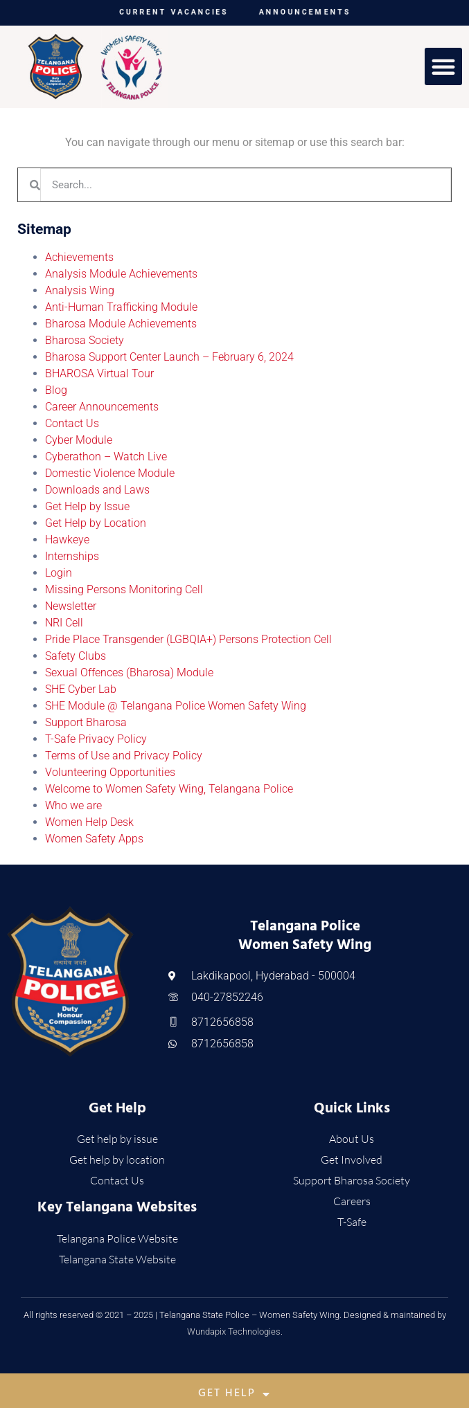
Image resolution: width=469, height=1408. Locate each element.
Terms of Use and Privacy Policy (123, 755)
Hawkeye (67, 539)
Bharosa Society (84, 340)
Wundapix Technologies (234, 1331)
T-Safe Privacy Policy (96, 739)
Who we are (73, 805)
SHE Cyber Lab (80, 689)
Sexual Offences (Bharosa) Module (129, 672)
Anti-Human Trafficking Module (121, 307)
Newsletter (70, 606)
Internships (72, 556)
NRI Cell (64, 622)
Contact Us (72, 423)
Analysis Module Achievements (121, 273)
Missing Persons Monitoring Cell (124, 589)
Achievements (79, 257)
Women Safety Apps (94, 838)
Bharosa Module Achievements (121, 323)
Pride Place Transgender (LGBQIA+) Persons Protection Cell (188, 639)
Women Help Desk (89, 822)
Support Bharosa (86, 722)
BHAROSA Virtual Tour (99, 373)
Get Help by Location (95, 523)
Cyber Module (78, 439)
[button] (443, 66)
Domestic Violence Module (110, 473)
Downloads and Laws (97, 489)
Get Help (234, 1394)
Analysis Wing (79, 290)
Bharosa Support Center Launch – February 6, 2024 (169, 356)
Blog (56, 390)
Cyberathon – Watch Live (106, 456)
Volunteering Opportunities (110, 772)
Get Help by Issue (87, 506)
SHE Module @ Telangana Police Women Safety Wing (175, 705)
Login (58, 572)
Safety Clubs (75, 655)
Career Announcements (102, 406)
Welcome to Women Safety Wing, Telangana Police (169, 788)
